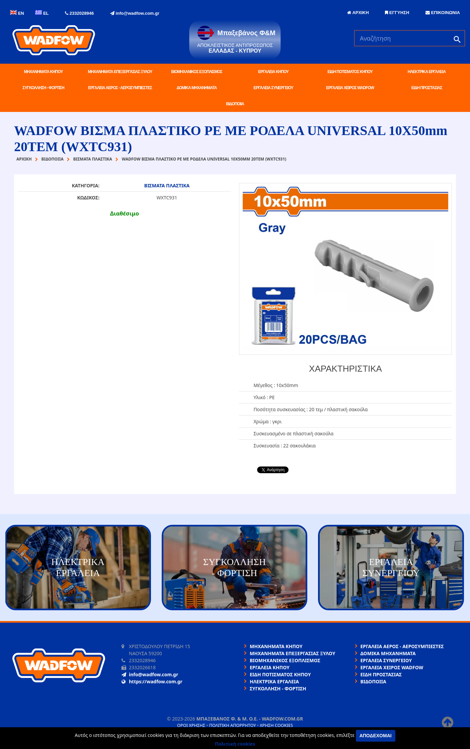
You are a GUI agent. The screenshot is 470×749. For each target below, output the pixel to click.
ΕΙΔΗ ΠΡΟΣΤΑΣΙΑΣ (426, 87)
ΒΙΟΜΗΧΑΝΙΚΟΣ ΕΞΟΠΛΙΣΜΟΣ (196, 71)
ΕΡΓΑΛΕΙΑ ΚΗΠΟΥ (273, 71)
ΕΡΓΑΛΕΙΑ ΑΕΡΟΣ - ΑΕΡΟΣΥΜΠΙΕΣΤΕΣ (120, 87)
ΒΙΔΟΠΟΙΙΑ (235, 104)
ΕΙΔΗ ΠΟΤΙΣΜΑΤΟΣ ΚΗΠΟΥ (349, 71)
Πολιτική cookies (235, 744)
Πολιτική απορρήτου (232, 725)
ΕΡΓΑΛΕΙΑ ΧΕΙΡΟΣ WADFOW (350, 87)
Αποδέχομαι (376, 735)
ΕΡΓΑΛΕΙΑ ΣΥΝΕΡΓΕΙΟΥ (273, 87)
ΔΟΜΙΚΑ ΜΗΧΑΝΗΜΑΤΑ (196, 87)
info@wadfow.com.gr (134, 13)
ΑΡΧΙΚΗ (358, 12)
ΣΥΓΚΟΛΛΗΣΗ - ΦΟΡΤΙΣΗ (43, 87)
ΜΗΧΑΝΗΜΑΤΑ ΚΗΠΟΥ (43, 71)
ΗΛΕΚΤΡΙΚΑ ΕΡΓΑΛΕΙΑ (427, 71)
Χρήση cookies (276, 725)
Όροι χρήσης (191, 725)
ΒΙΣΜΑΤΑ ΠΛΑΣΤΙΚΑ (166, 185)
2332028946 (79, 13)
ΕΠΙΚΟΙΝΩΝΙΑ (442, 12)
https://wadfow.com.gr (152, 681)
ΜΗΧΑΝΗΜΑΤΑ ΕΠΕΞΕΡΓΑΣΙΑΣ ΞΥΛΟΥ (120, 71)
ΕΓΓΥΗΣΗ (397, 12)
